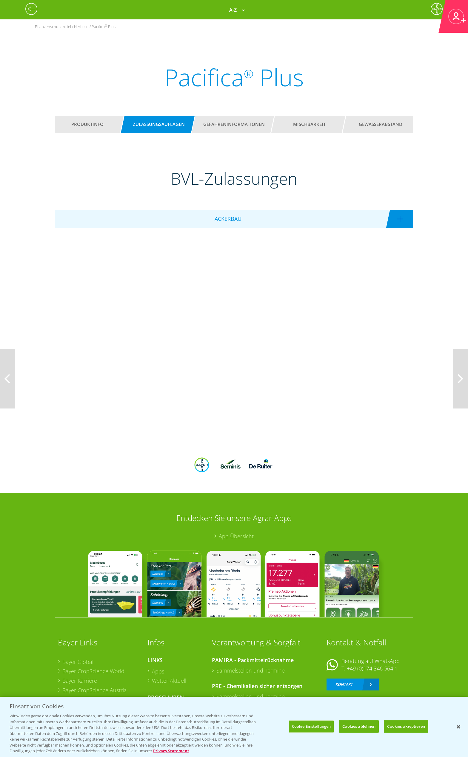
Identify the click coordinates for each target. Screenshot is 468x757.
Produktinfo (87, 124)
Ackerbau (163, 669)
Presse (70, 669)
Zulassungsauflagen (159, 124)
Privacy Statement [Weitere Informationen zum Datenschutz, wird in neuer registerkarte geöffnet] (171, 750)
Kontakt (344, 645)
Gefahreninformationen (234, 124)
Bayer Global (77, 622)
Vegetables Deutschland (91, 679)
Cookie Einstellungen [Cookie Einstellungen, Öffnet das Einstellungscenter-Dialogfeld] (311, 726)
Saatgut (161, 678)
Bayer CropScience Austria (94, 650)
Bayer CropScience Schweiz (95, 660)
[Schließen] (458, 726)
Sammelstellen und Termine (250, 631)
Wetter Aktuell (169, 641)
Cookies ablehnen (358, 726)
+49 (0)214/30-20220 (372, 671)
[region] (234, 727)
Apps (158, 632)
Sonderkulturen (171, 688)
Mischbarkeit (309, 124)
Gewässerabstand (380, 124)
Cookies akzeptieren (406, 726)
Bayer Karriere (79, 641)
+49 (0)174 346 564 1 (372, 629)
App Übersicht (236, 497)
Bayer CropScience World (93, 632)
